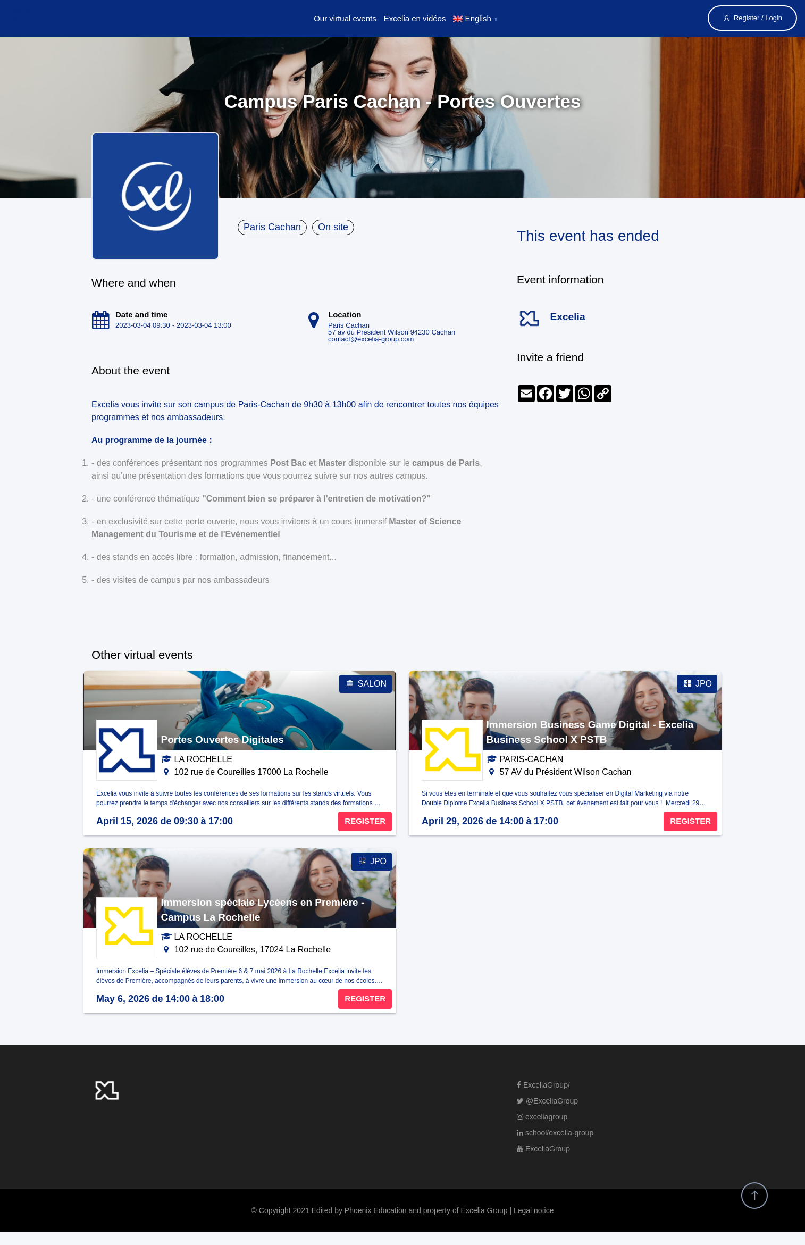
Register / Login (752, 18)
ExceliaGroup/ (543, 1085)
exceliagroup (542, 1117)
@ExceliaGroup (547, 1101)
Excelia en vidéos (415, 18)
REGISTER (365, 820)
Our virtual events (345, 18)
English (472, 18)
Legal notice (534, 1210)
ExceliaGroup (543, 1148)
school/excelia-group (555, 1133)
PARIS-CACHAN (532, 759)
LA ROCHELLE (203, 759)
